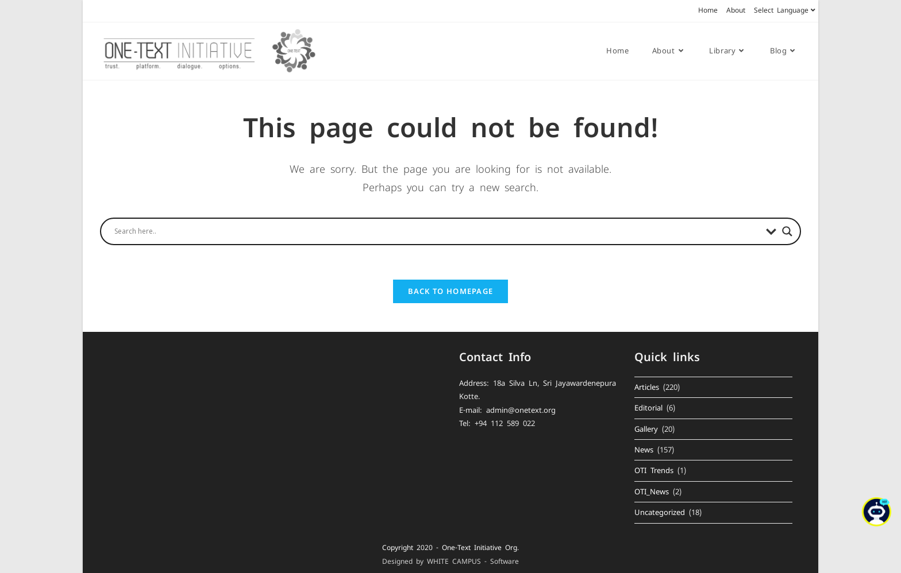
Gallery (646, 429)
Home (708, 10)
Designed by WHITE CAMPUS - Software (450, 561)
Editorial (648, 408)
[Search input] (437, 231)
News (643, 450)
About (735, 10)
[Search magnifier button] (787, 231)
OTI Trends (653, 470)
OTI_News (651, 492)
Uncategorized (659, 512)
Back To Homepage (451, 291)
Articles (646, 387)
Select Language (786, 10)
